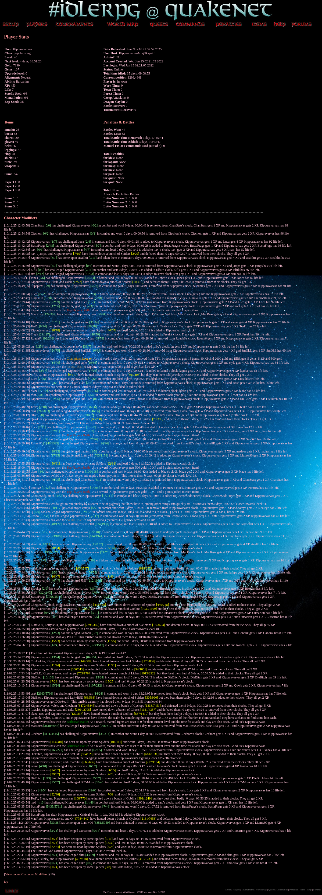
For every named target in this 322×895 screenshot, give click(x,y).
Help (309, 889)
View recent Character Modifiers (26, 874)
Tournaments (247, 889)
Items (302, 889)
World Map (261, 889)
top (6, 881)
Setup (228, 889)
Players (236, 889)
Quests (271, 889)
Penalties (293, 889)
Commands (282, 889)
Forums (317, 889)
